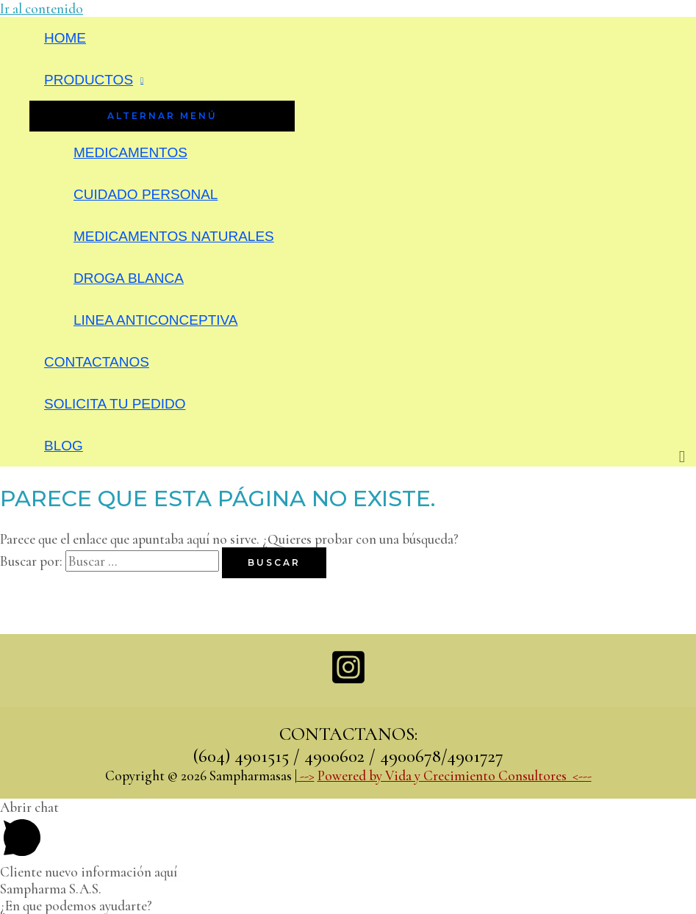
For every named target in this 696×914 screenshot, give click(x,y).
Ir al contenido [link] (41, 8)
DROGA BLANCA (128, 278)
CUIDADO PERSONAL (145, 194)
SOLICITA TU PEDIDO (115, 403)
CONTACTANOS (96, 362)
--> (306, 775)
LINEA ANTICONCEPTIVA (155, 320)
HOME (65, 38)
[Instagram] (348, 680)
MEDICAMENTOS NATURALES (173, 236)
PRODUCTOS (88, 79)
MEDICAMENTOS (130, 152)
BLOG (63, 445)
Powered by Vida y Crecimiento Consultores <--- (454, 775)
